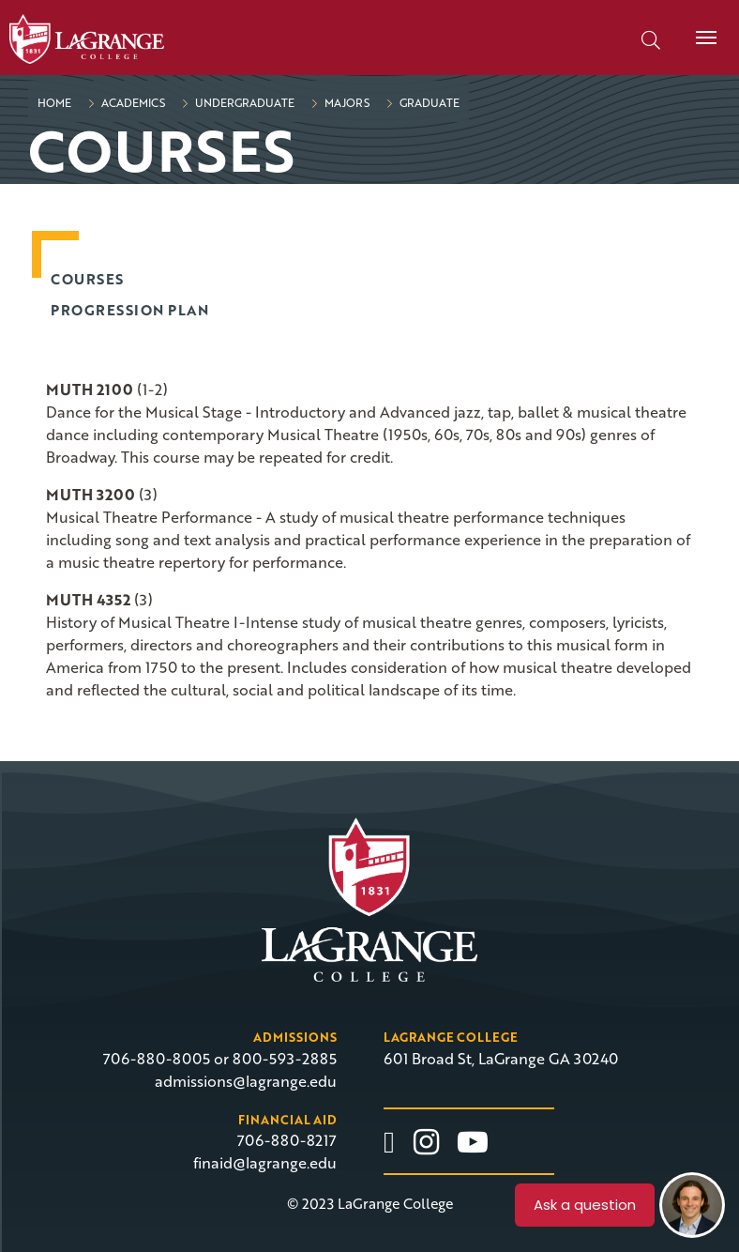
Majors (346, 102)
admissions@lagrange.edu (246, 1081)
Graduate (428, 102)
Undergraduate (243, 102)
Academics (131, 102)
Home (54, 102)
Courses (87, 278)
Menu (699, 27)
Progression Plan (129, 309)
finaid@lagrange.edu (265, 1163)
